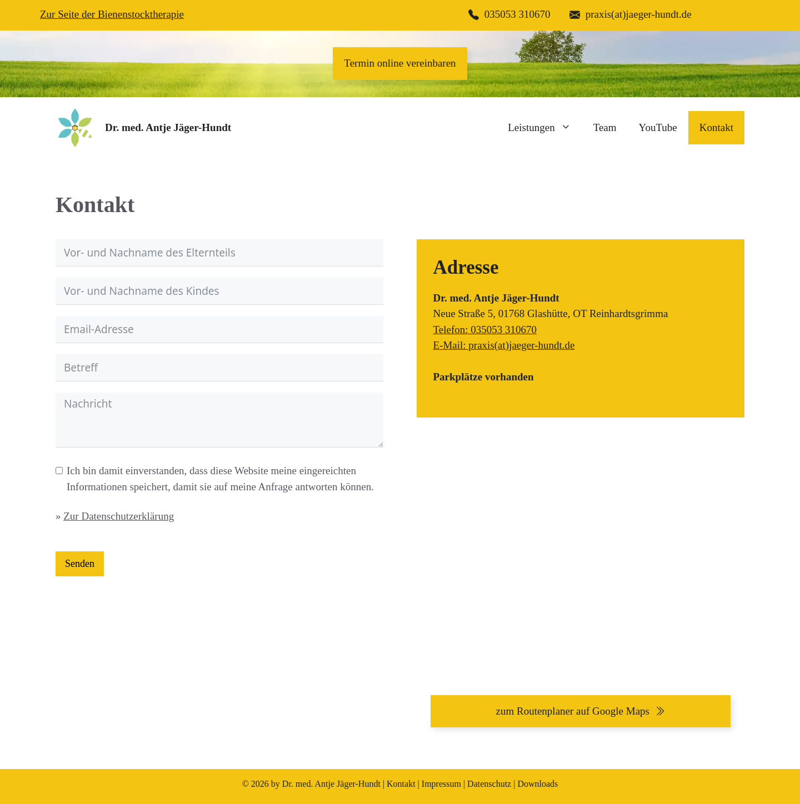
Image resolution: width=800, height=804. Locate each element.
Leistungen (545, 127)
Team (605, 127)
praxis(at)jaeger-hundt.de (639, 14)
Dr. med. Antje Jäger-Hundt (168, 127)
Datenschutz (489, 783)
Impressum (441, 783)
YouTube (658, 127)
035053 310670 (517, 14)
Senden (79, 563)
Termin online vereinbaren (400, 63)
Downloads (537, 783)
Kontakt (716, 127)
